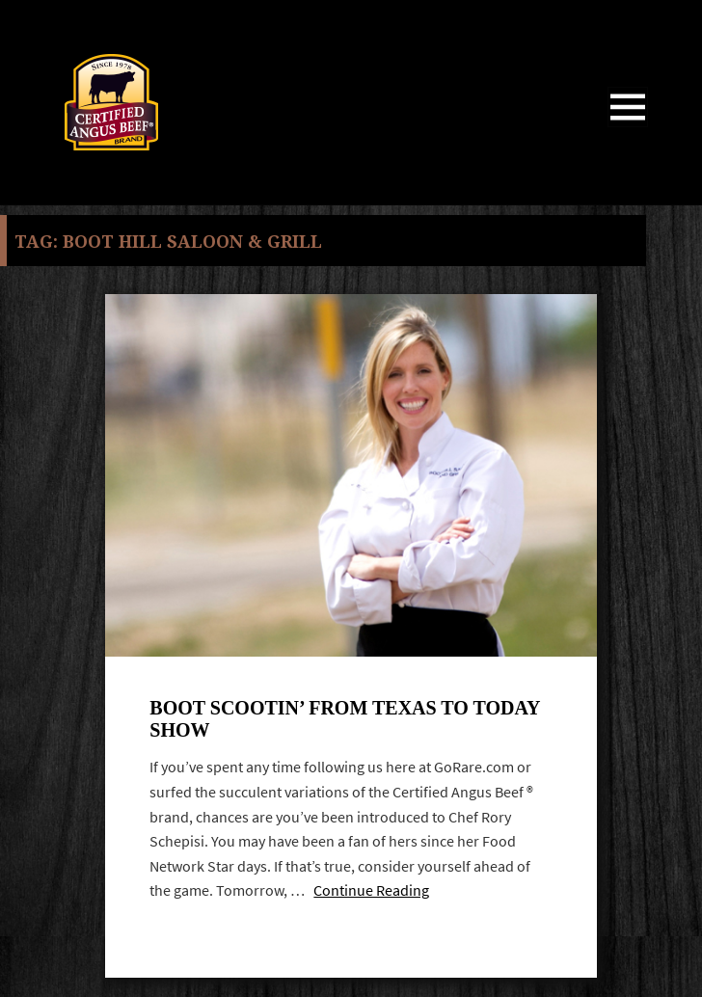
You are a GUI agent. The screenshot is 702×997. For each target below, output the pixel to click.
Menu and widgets (628, 126)
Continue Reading (371, 890)
